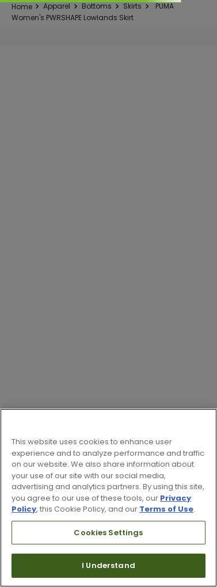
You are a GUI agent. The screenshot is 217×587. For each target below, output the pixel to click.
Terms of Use (166, 509)
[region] (108, 498)
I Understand (108, 565)
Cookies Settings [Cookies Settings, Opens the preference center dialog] (108, 532)
